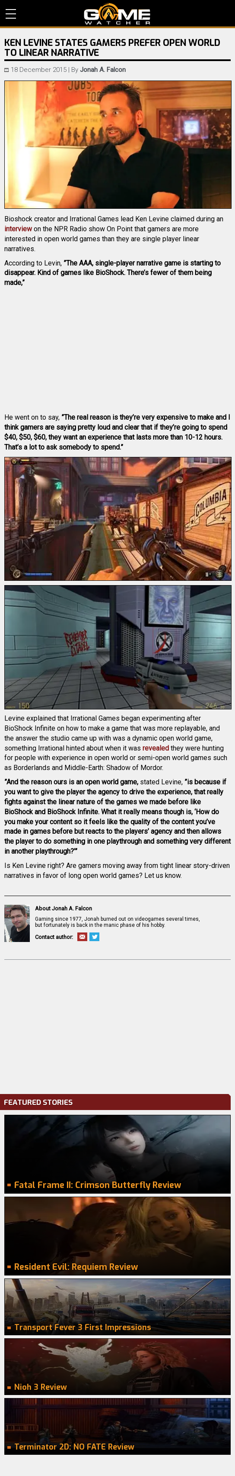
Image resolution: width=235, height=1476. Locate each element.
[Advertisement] (117, 1024)
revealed (156, 748)
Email (82, 936)
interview (18, 229)
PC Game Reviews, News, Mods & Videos (117, 14)
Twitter (94, 936)
